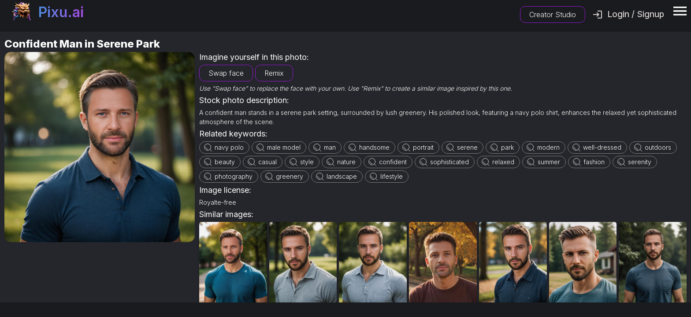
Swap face (226, 73)
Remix (274, 73)
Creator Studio (552, 14)
